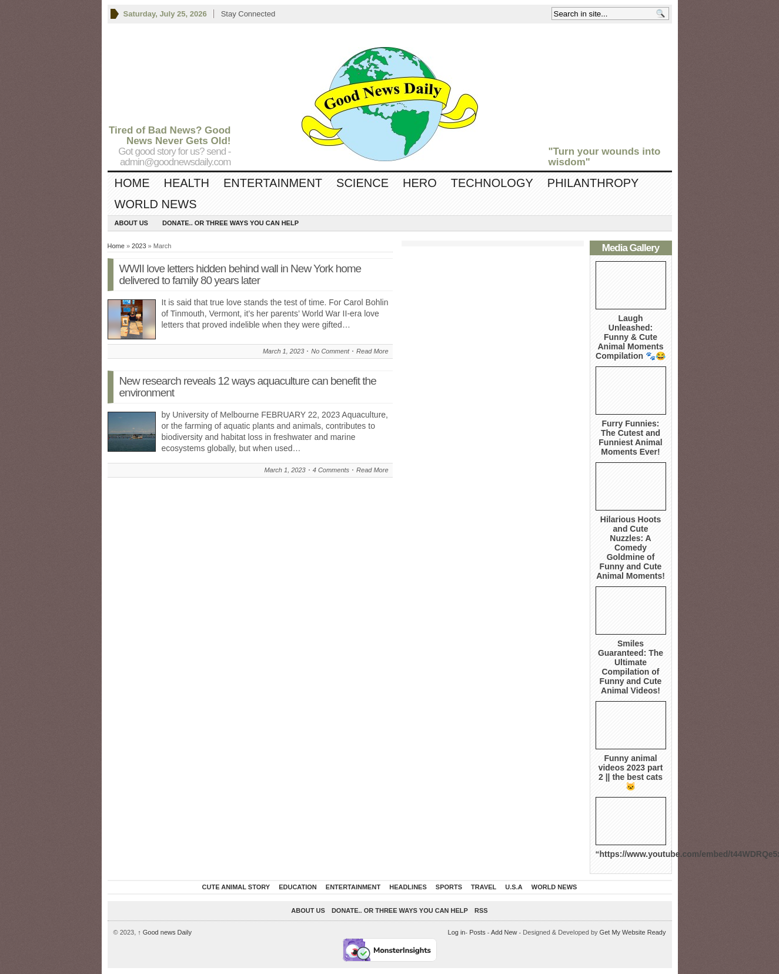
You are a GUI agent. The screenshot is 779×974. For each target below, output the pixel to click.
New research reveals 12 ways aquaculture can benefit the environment (247, 387)
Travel (483, 886)
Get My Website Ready (633, 932)
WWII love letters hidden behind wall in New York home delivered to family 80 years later (240, 274)
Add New (504, 932)
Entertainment (272, 182)
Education (298, 886)
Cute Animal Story (236, 886)
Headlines (408, 886)
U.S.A (513, 886)
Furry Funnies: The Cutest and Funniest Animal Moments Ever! (630, 437)
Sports (449, 886)
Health (186, 182)
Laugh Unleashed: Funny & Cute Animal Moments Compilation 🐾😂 (631, 337)
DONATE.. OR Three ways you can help (230, 222)
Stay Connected (248, 13)
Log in (457, 932)
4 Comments (331, 469)
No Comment (330, 351)
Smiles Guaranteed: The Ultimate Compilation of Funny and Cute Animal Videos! (630, 667)
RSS (481, 910)
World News (156, 204)
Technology (492, 182)
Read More (372, 351)
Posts (477, 932)
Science (362, 182)
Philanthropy (593, 182)
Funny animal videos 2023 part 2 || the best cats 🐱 (631, 772)
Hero (420, 182)
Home (132, 182)
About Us (131, 222)
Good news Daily (165, 932)
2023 (139, 245)
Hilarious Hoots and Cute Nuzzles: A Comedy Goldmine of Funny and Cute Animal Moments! (630, 548)
